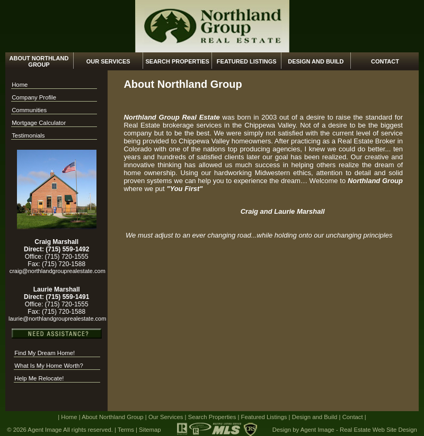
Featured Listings (247, 61)
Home (20, 84)
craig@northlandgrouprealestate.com (56, 271)
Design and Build (315, 61)
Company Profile (34, 97)
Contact (385, 61)
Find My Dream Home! (44, 353)
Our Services (108, 61)
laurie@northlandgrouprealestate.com (56, 318)
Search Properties (177, 61)
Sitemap (150, 429)
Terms (126, 429)
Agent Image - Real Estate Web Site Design (359, 429)
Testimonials (28, 135)
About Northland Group (39, 61)
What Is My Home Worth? (48, 365)
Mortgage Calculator (39, 123)
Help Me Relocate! (39, 378)
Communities (29, 110)
